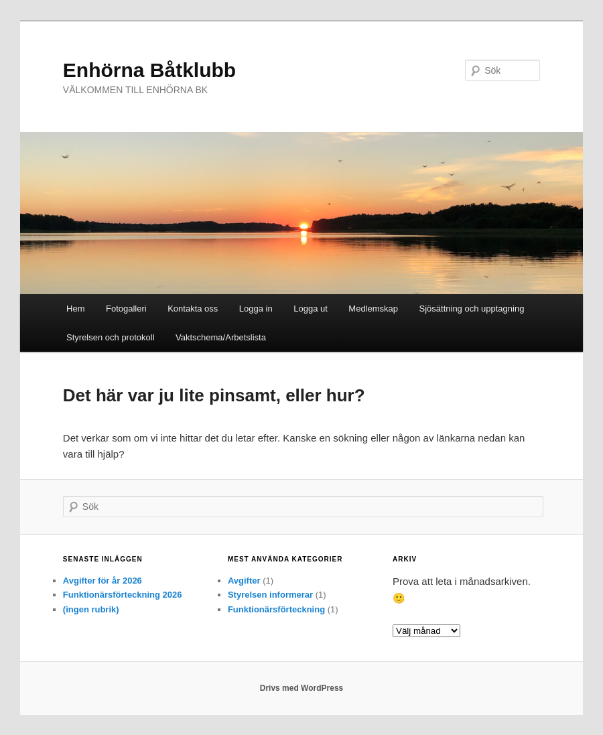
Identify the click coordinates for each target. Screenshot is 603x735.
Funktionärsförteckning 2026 (122, 595)
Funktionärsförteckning (276, 609)
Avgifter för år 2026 (102, 581)
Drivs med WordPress (302, 688)
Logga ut (310, 309)
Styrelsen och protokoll (110, 337)
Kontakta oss (193, 309)
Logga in (256, 309)
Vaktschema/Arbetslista (221, 337)
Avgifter (244, 581)
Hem (75, 309)
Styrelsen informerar (270, 595)
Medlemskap (373, 309)
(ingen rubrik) (91, 609)
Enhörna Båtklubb (149, 70)
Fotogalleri (126, 309)
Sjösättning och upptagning (472, 309)
